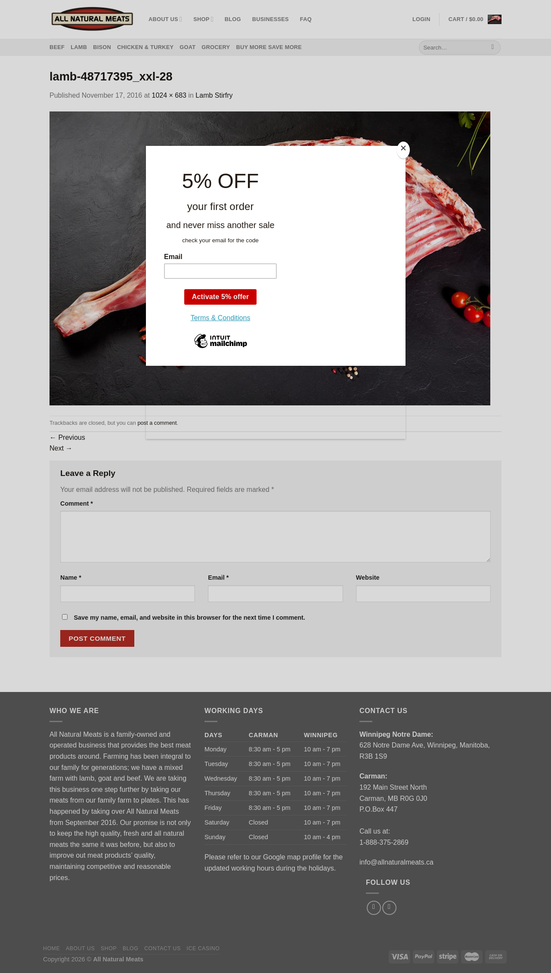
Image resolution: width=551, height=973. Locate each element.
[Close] (403, 150)
